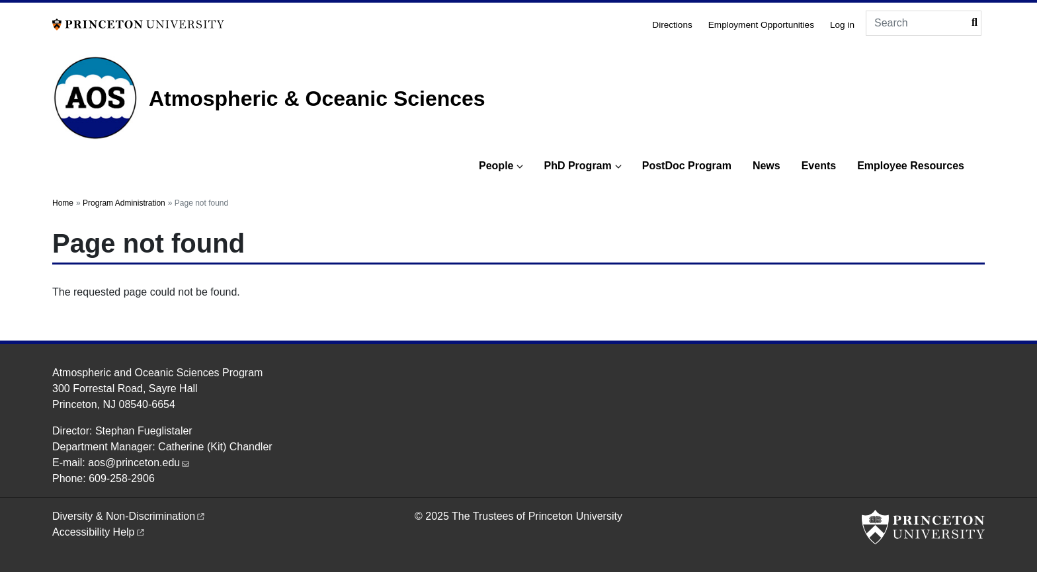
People (496, 165)
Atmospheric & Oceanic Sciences (317, 98)
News (766, 165)
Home (62, 203)
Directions (672, 25)
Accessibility (99, 532)
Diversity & (129, 516)
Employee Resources (910, 165)
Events (819, 165)
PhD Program (577, 165)
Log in (842, 25)
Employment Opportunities (761, 25)
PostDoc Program (686, 165)
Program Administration (124, 203)
